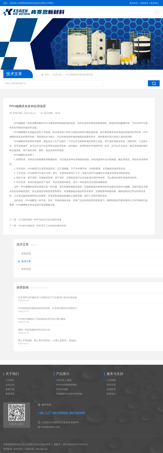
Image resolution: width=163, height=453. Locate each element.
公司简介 (10, 389)
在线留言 (144, 3)
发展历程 (10, 398)
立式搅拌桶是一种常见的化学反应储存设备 (38, 219)
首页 (46, 74)
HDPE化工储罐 (64, 389)
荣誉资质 (10, 402)
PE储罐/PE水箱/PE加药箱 (69, 402)
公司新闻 (111, 389)
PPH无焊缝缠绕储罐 (66, 393)
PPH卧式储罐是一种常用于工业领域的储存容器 (41, 225)
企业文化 (10, 393)
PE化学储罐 (62, 398)
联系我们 (154, 3)
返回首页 (133, 3)
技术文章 (57, 74)
